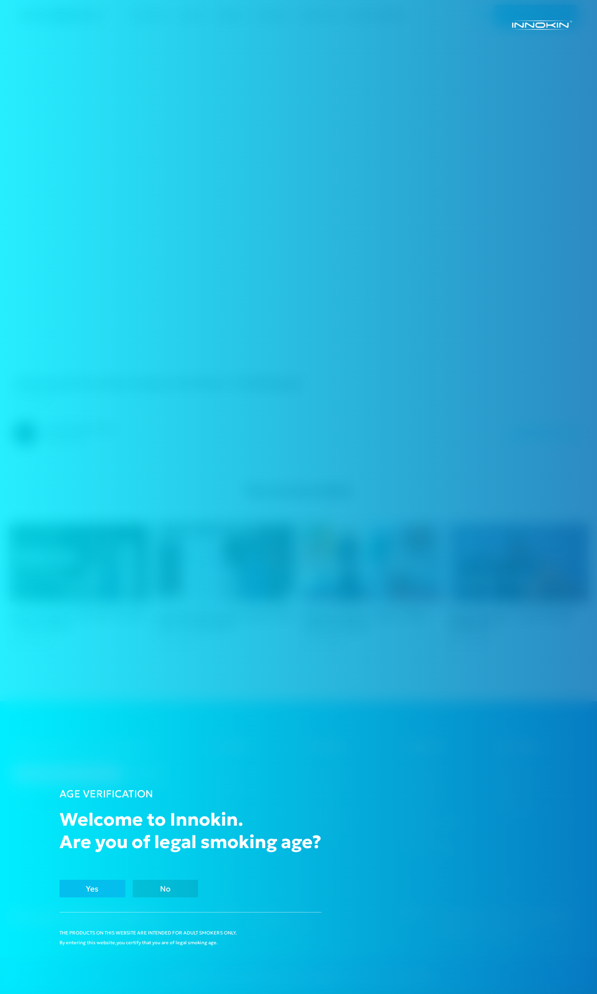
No (175, 888)
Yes (95, 888)
